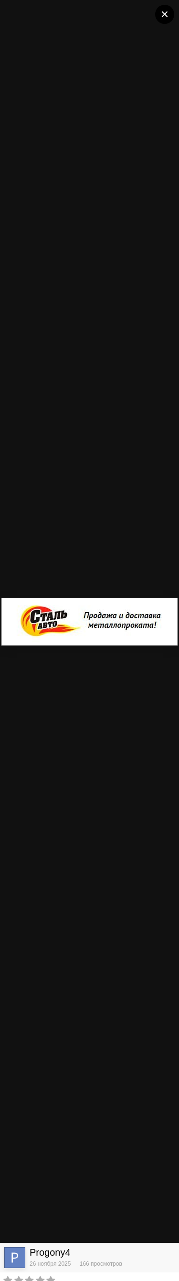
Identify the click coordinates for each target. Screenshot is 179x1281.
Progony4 (50, 1252)
